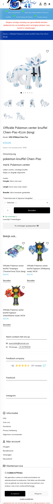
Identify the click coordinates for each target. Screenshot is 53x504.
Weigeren (38, 494)
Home (5, 34)
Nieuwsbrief (7, 459)
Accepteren (15, 494)
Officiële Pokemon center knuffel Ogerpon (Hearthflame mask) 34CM (14, 313)
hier (33, 486)
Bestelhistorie (8, 451)
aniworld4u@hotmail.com (19, 343)
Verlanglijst (7, 455)
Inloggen (6, 447)
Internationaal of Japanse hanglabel (17, 198)
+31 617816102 (25, 347)
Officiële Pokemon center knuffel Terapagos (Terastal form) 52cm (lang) (14, 268)
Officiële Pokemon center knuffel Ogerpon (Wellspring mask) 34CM (38, 268)
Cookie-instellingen (26, 499)
